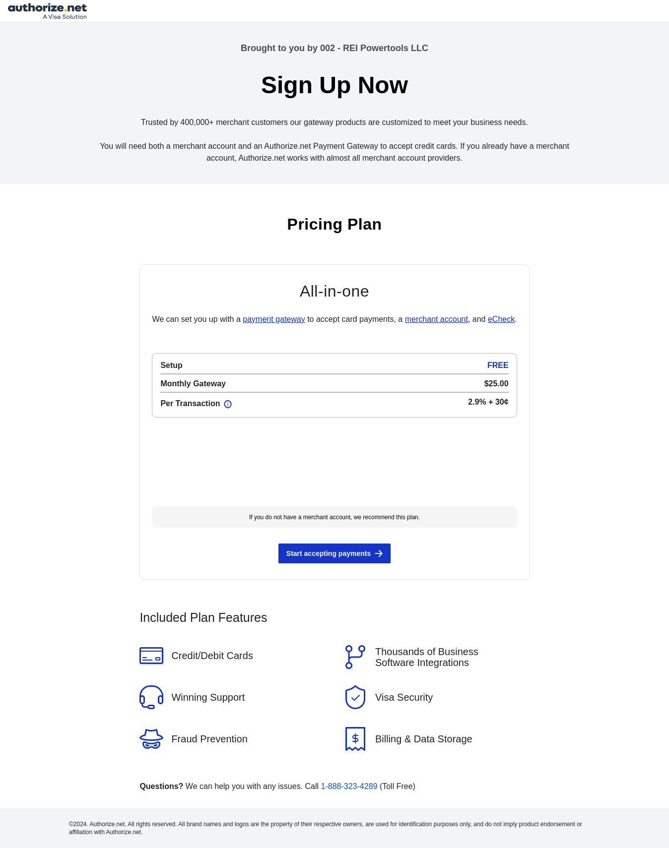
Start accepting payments (328, 553)
